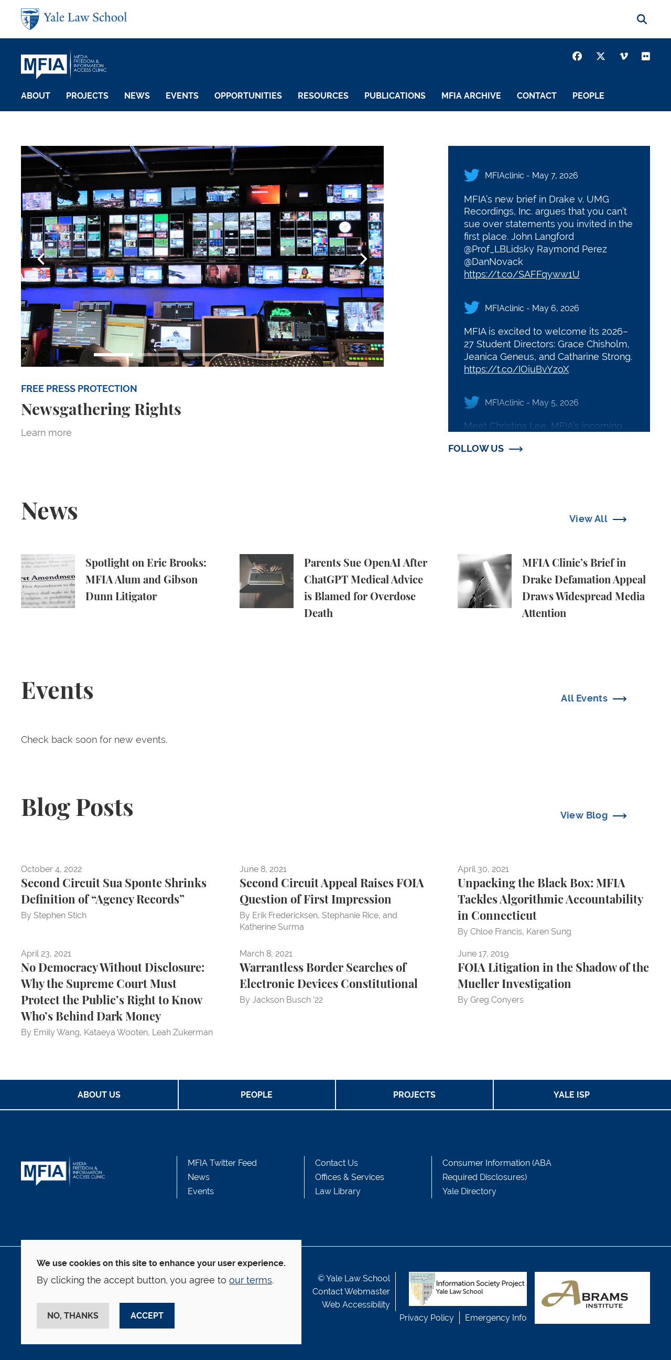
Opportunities (248, 96)
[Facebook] (577, 56)
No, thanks (73, 1316)
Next (363, 259)
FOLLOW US (476, 448)
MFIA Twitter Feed (222, 1163)
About (35, 96)
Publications (395, 96)
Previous (41, 259)
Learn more (46, 432)
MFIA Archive (471, 96)
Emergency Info (496, 1318)
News (137, 96)
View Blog (584, 815)
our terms (250, 1279)
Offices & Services (349, 1177)
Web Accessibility (356, 1305)
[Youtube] (646, 56)
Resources (323, 96)
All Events (584, 698)
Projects (87, 96)
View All (588, 518)
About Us (99, 1095)
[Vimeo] (624, 56)
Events (182, 96)
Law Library (338, 1191)
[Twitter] (600, 56)
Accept (147, 1316)
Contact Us (336, 1163)
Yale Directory (469, 1191)
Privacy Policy (426, 1318)
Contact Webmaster (351, 1292)
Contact (537, 96)
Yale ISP (572, 1095)
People (588, 96)
